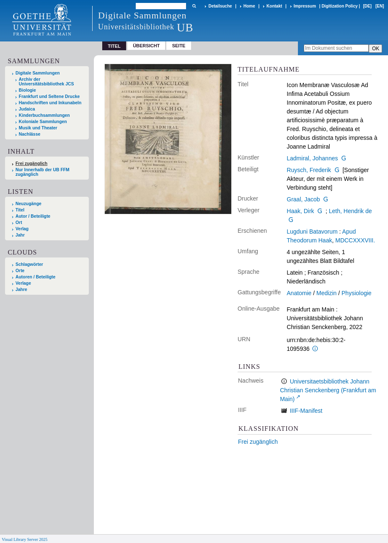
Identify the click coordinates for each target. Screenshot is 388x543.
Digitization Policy (339, 6)
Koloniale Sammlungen (43, 121)
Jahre (21, 289)
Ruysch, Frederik (309, 170)
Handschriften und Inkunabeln (50, 102)
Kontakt (274, 6)
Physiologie (356, 293)
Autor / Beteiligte (33, 216)
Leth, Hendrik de (350, 211)
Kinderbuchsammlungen (44, 115)
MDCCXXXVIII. (355, 240)
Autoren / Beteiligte (35, 277)
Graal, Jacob (303, 199)
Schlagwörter (29, 264)
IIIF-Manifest (306, 410)
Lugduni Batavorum (312, 231)
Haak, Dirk (300, 211)
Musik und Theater (38, 128)
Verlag (22, 228)
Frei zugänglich (258, 441)
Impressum (305, 6)
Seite (179, 45)
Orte (20, 270)
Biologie (27, 90)
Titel (20, 210)
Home (249, 6)
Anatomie (299, 293)
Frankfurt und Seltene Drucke (49, 96)
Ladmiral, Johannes (312, 158)
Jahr (20, 235)
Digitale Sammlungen (38, 73)
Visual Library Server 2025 (24, 539)
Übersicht (146, 45)
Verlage (23, 283)
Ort (19, 222)
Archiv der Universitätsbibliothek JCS (46, 81)
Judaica (27, 109)
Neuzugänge (28, 203)
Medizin (326, 293)
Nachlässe (29, 134)
